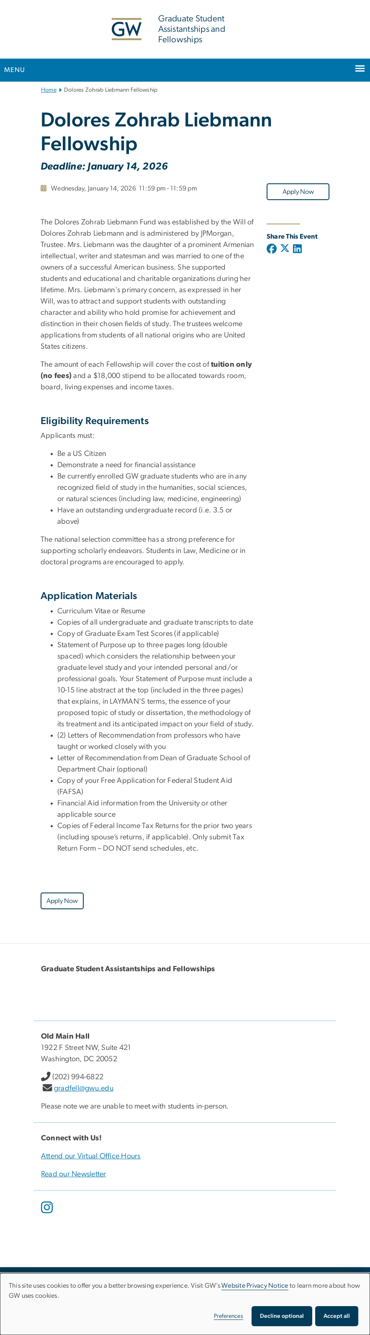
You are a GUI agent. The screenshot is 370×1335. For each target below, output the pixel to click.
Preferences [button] (228, 1316)
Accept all (337, 1316)
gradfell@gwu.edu (83, 1088)
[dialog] (185, 1304)
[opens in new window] (47, 1213)
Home (49, 90)
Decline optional (282, 1316)
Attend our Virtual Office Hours (91, 1156)
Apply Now (298, 191)
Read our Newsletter (73, 1174)
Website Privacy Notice (254, 1285)
